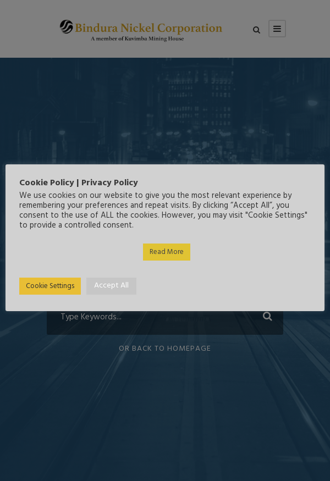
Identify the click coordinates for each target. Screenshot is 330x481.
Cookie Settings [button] (50, 286)
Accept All (111, 285)
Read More (167, 252)
